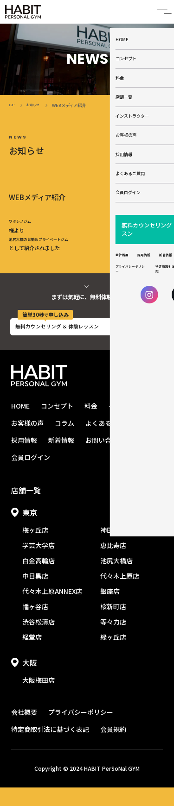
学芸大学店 (38, 563)
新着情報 (61, 458)
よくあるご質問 (108, 441)
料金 (90, 424)
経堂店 (32, 655)
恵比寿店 (113, 563)
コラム (64, 441)
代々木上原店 (119, 594)
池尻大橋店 (116, 579)
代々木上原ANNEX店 (52, 609)
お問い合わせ (104, 458)
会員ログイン (30, 475)
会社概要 (24, 730)
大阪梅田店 (38, 698)
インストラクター (134, 424)
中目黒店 (35, 594)
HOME (20, 424)
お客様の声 (27, 441)
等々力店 (113, 640)
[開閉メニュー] (160, 14)
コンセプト (57, 424)
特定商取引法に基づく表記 (50, 747)
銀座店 (110, 609)
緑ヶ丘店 (113, 655)
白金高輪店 (38, 579)
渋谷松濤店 (38, 640)
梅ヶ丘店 (35, 548)
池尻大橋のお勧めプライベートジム (49, 248)
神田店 (110, 548)
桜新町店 (113, 625)
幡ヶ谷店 (35, 625)
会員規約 (113, 747)
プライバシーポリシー (80, 730)
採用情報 (24, 458)
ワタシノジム (24, 227)
